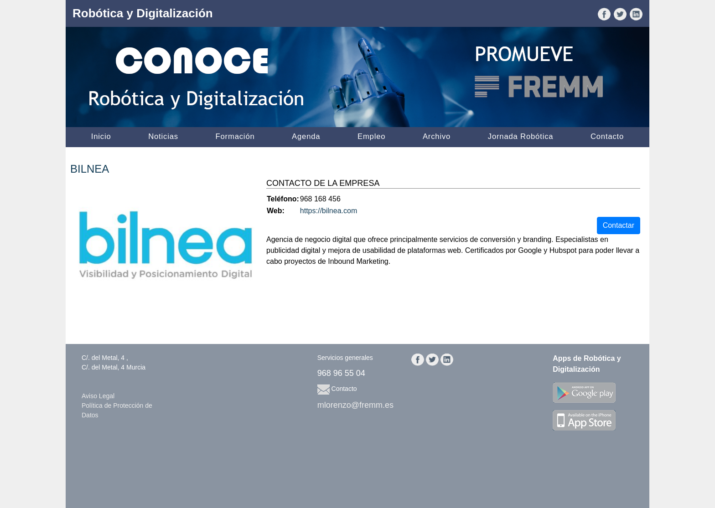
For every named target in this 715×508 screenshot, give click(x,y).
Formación (235, 136)
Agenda (306, 136)
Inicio (101, 136)
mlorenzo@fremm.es (355, 405)
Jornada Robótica (521, 136)
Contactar (618, 225)
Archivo (437, 136)
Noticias (163, 136)
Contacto (607, 136)
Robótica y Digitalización (143, 13)
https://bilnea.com (328, 211)
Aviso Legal (98, 396)
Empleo (371, 136)
